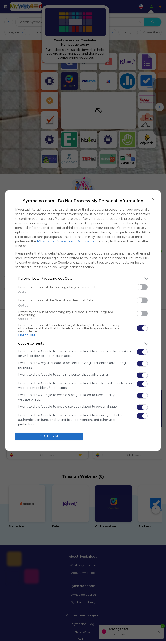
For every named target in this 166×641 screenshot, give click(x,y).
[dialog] (83, 320)
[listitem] (83, 278)
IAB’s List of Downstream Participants (65, 241)
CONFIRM (49, 436)
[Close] (152, 198)
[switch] (142, 287)
